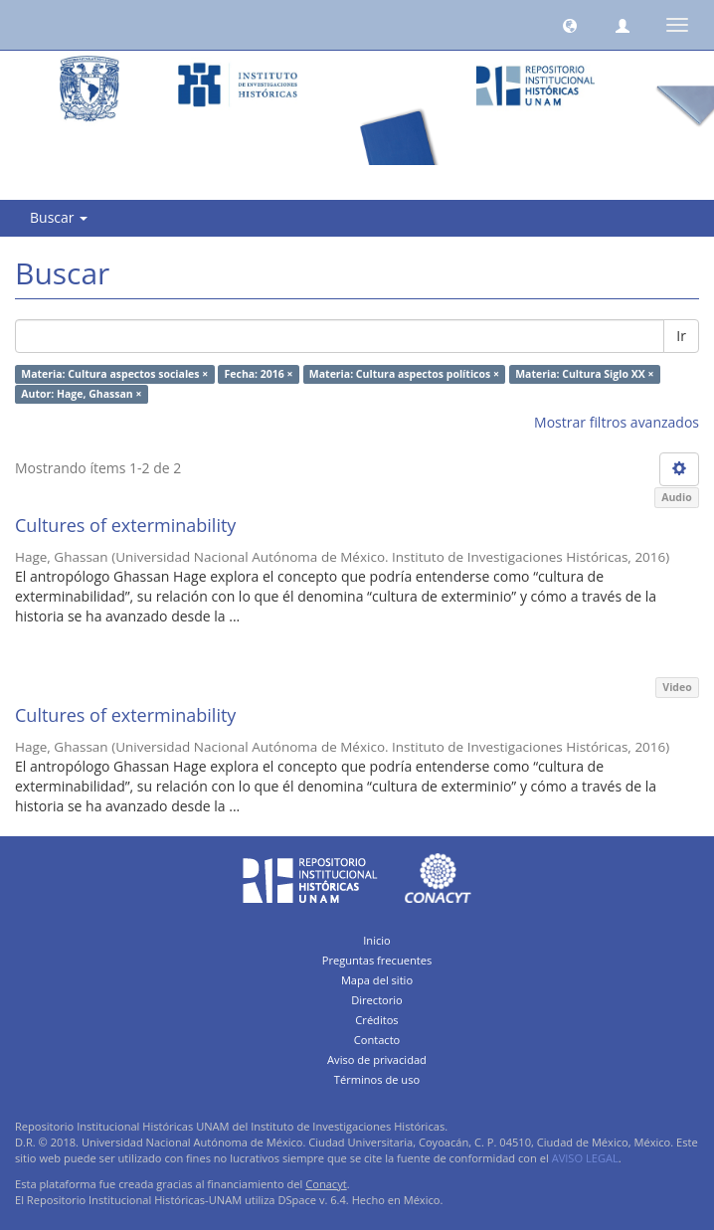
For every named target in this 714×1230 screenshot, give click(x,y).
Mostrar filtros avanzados (616, 422)
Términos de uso (377, 1079)
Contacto (377, 1039)
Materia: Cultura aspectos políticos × (404, 374)
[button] (570, 25)
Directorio (377, 999)
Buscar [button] (59, 217)
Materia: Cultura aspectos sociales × (114, 374)
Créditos (376, 1019)
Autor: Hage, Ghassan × (81, 394)
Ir (681, 335)
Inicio (377, 940)
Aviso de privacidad (377, 1059)
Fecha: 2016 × (259, 374)
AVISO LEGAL (585, 1157)
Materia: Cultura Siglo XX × (584, 374)
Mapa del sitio (377, 979)
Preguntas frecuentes (377, 960)
